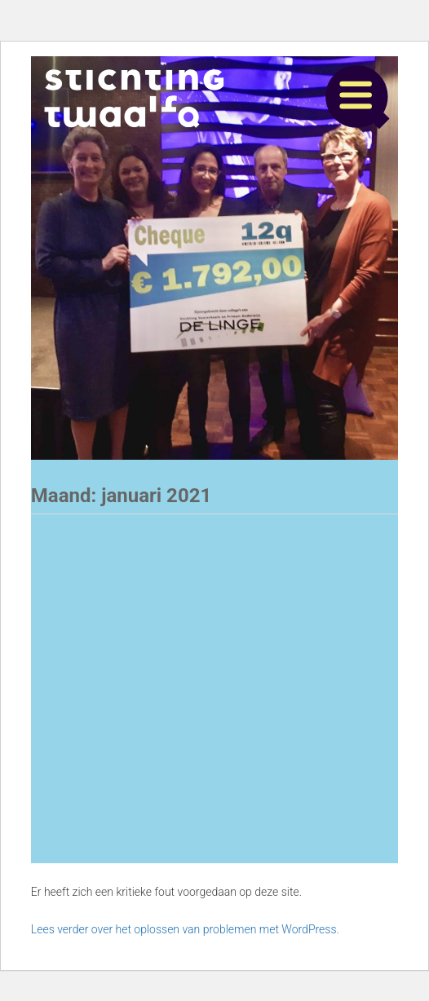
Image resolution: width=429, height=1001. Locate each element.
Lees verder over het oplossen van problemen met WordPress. (185, 929)
